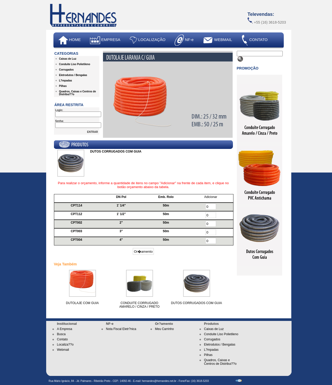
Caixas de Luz (68, 58)
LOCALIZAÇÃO (147, 40)
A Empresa (64, 329)
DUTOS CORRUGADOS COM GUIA (196, 303)
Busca (61, 334)
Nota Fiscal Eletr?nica (121, 329)
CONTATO (254, 40)
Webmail (63, 350)
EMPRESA (105, 40)
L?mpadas (65, 80)
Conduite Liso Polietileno (74, 64)
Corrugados (66, 69)
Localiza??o (65, 344)
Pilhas (63, 86)
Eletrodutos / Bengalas (73, 75)
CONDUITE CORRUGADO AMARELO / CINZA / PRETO (139, 304)
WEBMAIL (217, 39)
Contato (62, 339)
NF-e (184, 40)
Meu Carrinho (164, 329)
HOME (70, 40)
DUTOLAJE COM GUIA (82, 303)
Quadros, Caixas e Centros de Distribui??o (220, 362)
